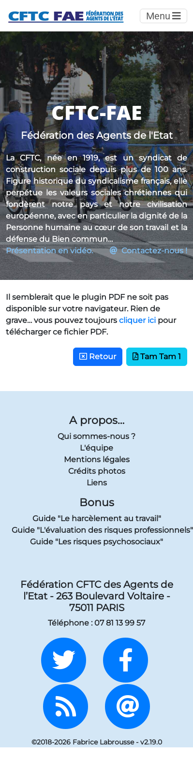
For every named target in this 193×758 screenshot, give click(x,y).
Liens (97, 482)
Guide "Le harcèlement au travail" (96, 518)
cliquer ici (137, 320)
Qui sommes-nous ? (96, 436)
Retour (97, 356)
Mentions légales (97, 459)
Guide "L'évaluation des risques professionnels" (96, 530)
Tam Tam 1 (157, 356)
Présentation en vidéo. (49, 250)
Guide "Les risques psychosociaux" (96, 541)
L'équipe (96, 447)
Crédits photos (96, 471)
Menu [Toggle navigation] (163, 16)
